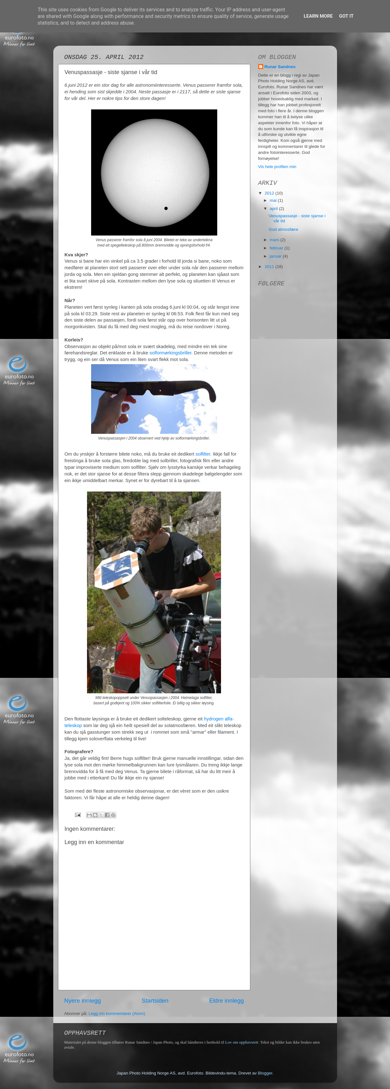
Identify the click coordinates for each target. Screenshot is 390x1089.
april (274, 208)
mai (274, 200)
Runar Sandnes (280, 66)
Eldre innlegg (226, 1000)
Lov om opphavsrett (241, 1042)
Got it (346, 16)
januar (276, 256)
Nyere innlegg (82, 1000)
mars (275, 239)
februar (277, 248)
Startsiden (155, 1000)
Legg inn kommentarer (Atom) (117, 1013)
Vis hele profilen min (277, 166)
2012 (270, 193)
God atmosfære (283, 229)
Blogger (265, 1073)
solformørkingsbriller (170, 352)
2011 (270, 266)
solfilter (202, 454)
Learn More (318, 16)
